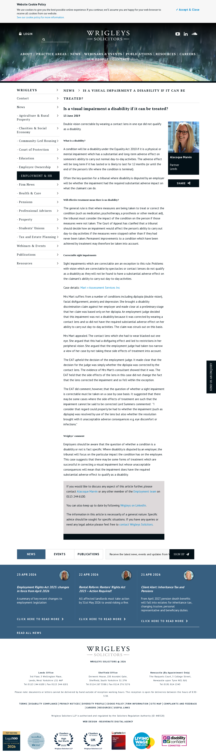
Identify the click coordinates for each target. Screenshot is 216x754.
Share (181, 183)
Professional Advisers (35, 211)
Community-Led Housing (37, 141)
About (26, 54)
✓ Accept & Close (187, 9)
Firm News (27, 184)
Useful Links (122, 707)
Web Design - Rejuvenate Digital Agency (108, 721)
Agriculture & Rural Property (33, 117)
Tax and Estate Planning (37, 237)
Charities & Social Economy (32, 130)
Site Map (156, 704)
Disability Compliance (43, 704)
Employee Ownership (35, 167)
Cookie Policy (115, 704)
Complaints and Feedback (180, 704)
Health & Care (30, 193)
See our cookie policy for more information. (40, 17)
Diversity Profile (93, 704)
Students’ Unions (32, 228)
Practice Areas (51, 54)
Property (25, 219)
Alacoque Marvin (87, 491)
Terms (23, 704)
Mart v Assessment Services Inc (100, 287)
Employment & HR (36, 176)
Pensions (26, 202)
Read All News (29, 633)
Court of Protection (34, 149)
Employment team (145, 491)
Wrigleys (27, 90)
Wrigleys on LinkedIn (133, 505)
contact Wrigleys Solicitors (136, 524)
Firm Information (137, 704)
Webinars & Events (103, 54)
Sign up (181, 554)
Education (26, 158)
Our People (98, 59)
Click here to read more (38, 619)
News (75, 54)
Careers (188, 54)
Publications (139, 54)
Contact (120, 59)
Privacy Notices (70, 704)
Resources (166, 54)
